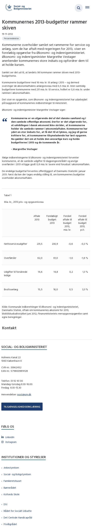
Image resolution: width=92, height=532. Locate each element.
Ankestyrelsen (11, 467)
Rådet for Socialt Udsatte (18, 510)
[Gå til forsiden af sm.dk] (17, 8)
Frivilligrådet (10, 524)
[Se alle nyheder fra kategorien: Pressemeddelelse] (11, 38)
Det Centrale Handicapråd (18, 517)
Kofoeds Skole (11, 494)
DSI (5, 504)
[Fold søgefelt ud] (79, 8)
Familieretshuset (12, 480)
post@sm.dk (24, 394)
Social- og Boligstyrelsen (17, 474)
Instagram (10, 442)
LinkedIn (9, 437)
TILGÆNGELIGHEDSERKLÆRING (22, 406)
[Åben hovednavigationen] (88, 7)
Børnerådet (10, 487)
